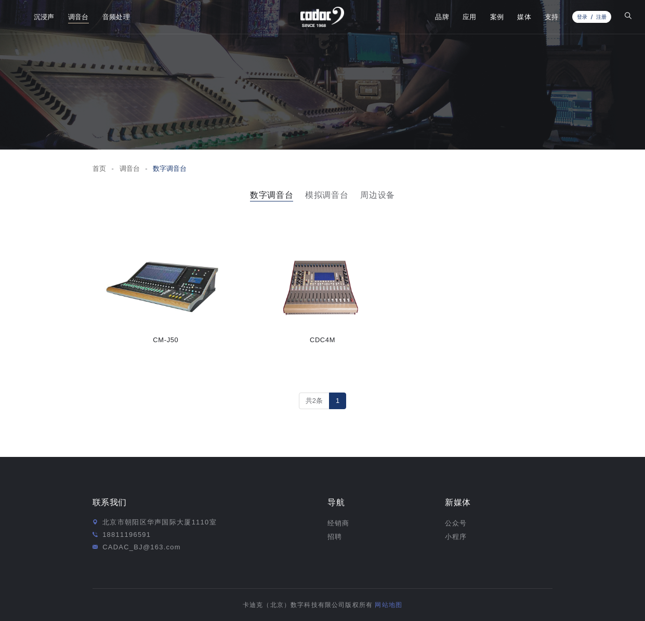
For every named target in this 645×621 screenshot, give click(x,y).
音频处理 (116, 17)
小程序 (456, 537)
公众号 (456, 523)
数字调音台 (170, 168)
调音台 (78, 17)
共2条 (314, 400)
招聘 (334, 537)
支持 (552, 17)
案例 (497, 17)
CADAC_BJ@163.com (141, 547)
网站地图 (388, 604)
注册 (601, 17)
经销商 (338, 523)
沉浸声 (44, 17)
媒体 (524, 17)
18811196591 (126, 534)
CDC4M (322, 340)
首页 (99, 168)
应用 (470, 17)
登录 (582, 17)
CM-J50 (165, 340)
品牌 (442, 17)
